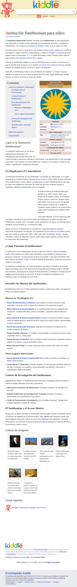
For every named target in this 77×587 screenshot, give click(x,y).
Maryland (23, 58)
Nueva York (31, 58)
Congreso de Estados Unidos (18, 259)
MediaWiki (30, 580)
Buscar (73, 11)
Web (39, 16)
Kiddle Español (10, 582)
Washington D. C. (24, 55)
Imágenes (45, 16)
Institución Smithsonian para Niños (17, 557)
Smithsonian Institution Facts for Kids (32, 507)
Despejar (69, 11)
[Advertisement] (38, 23)
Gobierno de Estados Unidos (39, 46)
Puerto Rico (46, 65)
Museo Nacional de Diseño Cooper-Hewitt (23, 358)
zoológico (51, 53)
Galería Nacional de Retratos (18, 339)
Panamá (61, 65)
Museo (63, 137)
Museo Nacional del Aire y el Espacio (21, 303)
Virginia (40, 58)
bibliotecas (59, 50)
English (52, 16)
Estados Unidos (24, 43)
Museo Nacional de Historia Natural (20, 309)
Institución (53, 135)
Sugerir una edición (53, 562)
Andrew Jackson (44, 199)
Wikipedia (45, 419)
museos (51, 50)
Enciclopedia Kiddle (41, 549)
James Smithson (41, 179)
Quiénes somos (29, 582)
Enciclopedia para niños (13, 36)
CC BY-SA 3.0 (37, 576)
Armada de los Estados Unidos (59, 231)
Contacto (55, 582)
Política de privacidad (43, 582)
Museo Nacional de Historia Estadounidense (24, 318)
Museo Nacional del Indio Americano (21, 327)
